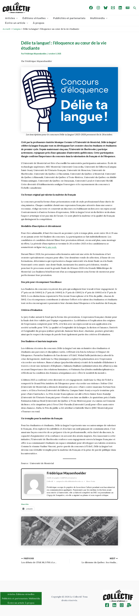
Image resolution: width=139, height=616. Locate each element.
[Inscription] (129, 605)
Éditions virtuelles (35, 18)
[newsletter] (127, 8)
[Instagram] (98, 8)
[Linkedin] (114, 605)
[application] (16, 18)
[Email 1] (113, 8)
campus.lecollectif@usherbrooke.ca (69, 481)
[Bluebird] (105, 8)
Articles (11, 18)
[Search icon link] (134, 8)
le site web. (51, 247)
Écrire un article (16, 23)
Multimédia (99, 18)
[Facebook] (91, 8)
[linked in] (120, 8)
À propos (38, 23)
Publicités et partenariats (69, 18)
